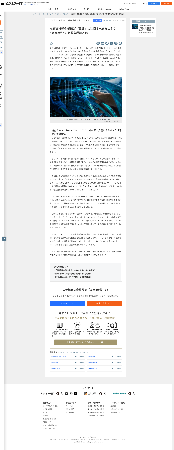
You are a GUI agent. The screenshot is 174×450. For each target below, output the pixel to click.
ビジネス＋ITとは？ (31, 5)
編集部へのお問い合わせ (96, 406)
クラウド (92, 356)
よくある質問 (47, 409)
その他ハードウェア (59, 356)
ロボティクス (94, 368)
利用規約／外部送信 (49, 419)
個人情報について (116, 412)
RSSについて (47, 422)
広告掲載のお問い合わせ (96, 415)
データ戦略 (93, 362)
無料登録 (166, 3)
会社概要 (113, 406)
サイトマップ (47, 412)
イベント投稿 (70, 412)
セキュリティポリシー (117, 409)
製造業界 (55, 362)
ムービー (87, 9)
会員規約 (46, 415)
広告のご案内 (70, 409)
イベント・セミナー (52, 9)
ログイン (154, 4)
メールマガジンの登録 (50, 406)
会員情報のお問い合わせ (96, 412)
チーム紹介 (69, 406)
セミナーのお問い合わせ (96, 409)
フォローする (80, 356)
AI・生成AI (56, 368)
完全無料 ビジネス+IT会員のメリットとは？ (86, 342)
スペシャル (72, 9)
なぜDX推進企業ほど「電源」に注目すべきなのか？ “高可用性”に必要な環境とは (146, 28)
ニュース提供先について (51, 425)
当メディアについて (49, 428)
